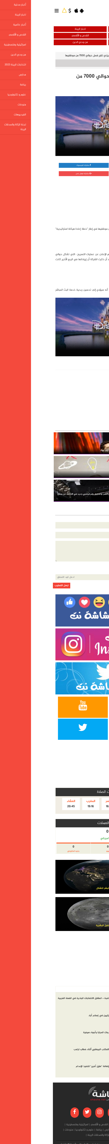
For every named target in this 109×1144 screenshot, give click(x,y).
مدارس (55, 1130)
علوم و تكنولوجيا (80, 55)
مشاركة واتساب (81, 165)
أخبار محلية (82, 29)
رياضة (46, 1130)
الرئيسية (99, 55)
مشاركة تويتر (81, 173)
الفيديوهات (71, 1135)
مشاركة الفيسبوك (31, 165)
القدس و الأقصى (27, 35)
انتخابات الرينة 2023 (71, 1130)
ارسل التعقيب (9, 586)
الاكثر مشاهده (82, 989)
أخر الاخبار (99, 989)
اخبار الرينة (27, 29)
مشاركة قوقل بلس (31, 173)
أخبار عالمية (81, 35)
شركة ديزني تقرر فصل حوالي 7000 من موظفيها (38, 55)
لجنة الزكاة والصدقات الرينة (49, 1135)
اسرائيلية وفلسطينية (82, 42)
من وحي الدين (27, 42)
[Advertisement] (80, 200)
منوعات (16, 1130)
